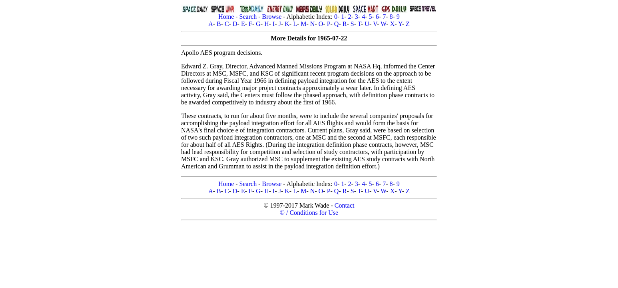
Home (226, 16)
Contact (345, 205)
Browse (271, 16)
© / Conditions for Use (309, 212)
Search (248, 16)
